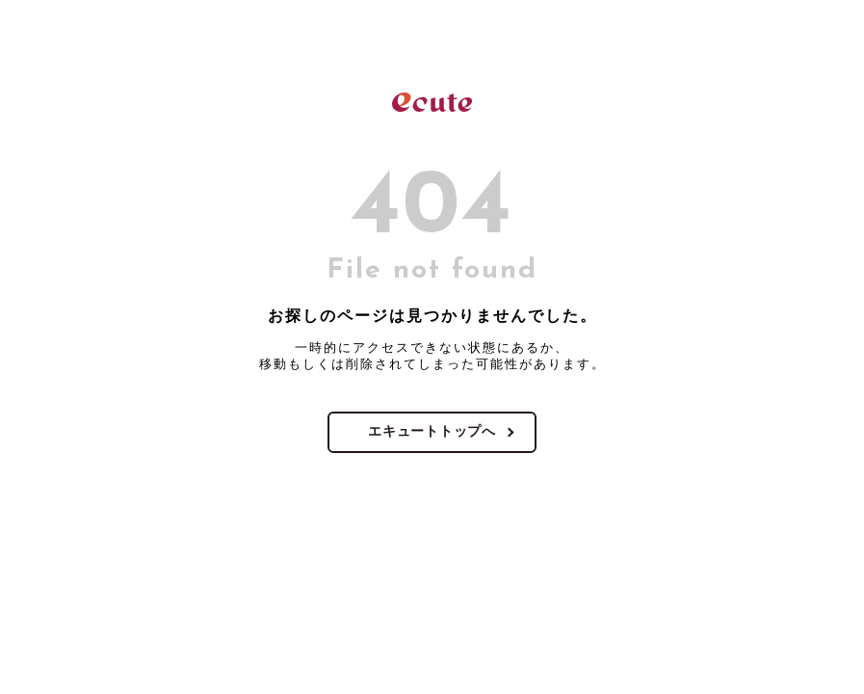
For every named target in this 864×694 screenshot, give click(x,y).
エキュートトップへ (431, 431)
